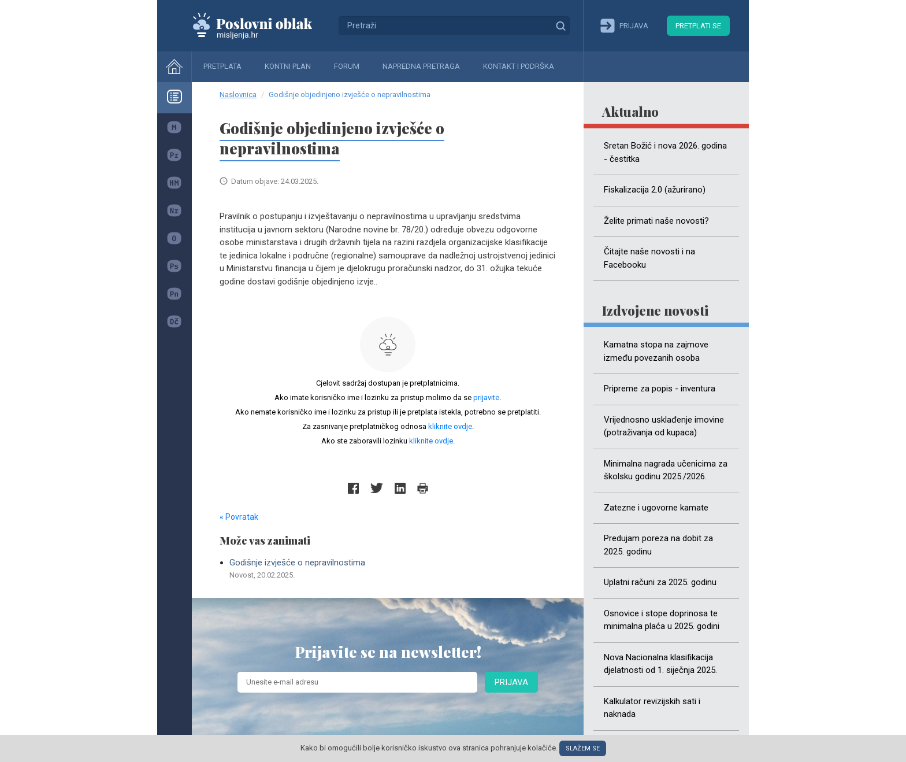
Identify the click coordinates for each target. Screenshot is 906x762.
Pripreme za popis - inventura (659, 388)
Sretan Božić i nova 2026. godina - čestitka (665, 152)
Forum (346, 66)
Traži (560, 25)
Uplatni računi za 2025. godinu (660, 582)
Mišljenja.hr (261, 25)
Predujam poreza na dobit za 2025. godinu (658, 545)
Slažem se (583, 748)
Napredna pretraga (421, 66)
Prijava (511, 682)
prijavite (486, 397)
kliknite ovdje (450, 426)
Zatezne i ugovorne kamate (656, 507)
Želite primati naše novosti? (656, 221)
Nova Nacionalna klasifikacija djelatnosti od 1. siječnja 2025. (660, 664)
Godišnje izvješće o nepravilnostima (392, 568)
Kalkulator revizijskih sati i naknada (652, 708)
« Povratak (239, 516)
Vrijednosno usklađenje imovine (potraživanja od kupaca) (664, 426)
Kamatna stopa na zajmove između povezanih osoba (656, 351)
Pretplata (222, 66)
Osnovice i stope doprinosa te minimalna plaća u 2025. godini (661, 620)
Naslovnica (238, 94)
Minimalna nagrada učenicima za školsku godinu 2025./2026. (665, 470)
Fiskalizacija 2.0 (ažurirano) (655, 189)
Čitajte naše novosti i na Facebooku (649, 258)
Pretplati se (698, 25)
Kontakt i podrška (518, 66)
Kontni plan (288, 66)
